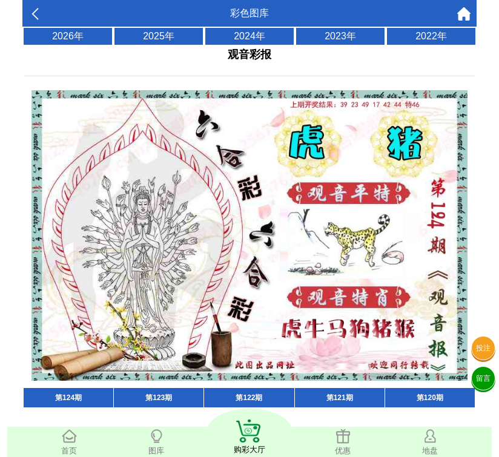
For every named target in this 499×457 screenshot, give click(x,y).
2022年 (431, 36)
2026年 (68, 36)
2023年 (340, 36)
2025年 (158, 36)
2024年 (249, 36)
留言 (483, 378)
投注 (483, 348)
